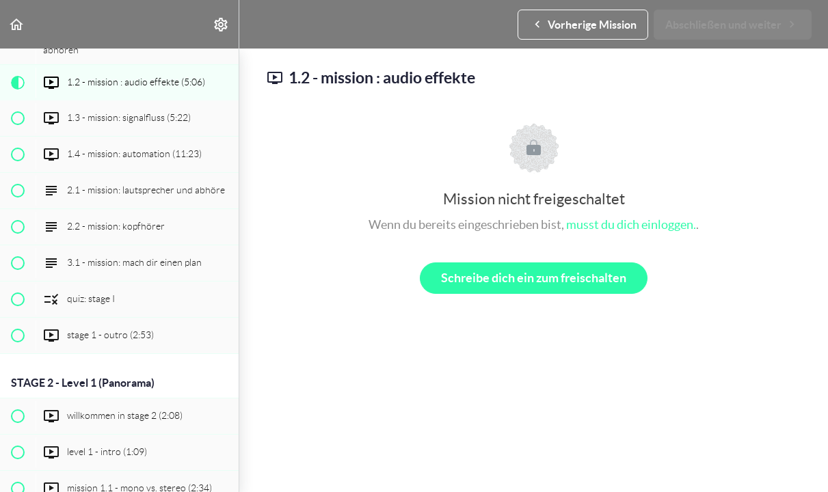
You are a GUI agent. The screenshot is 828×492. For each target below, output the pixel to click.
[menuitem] (221, 24)
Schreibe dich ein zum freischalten (533, 278)
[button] (17, 24)
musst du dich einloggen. (631, 224)
